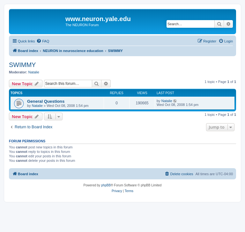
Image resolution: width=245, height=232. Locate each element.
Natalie (33, 72)
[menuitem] (42, 41)
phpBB (106, 185)
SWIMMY (22, 64)
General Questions (45, 101)
